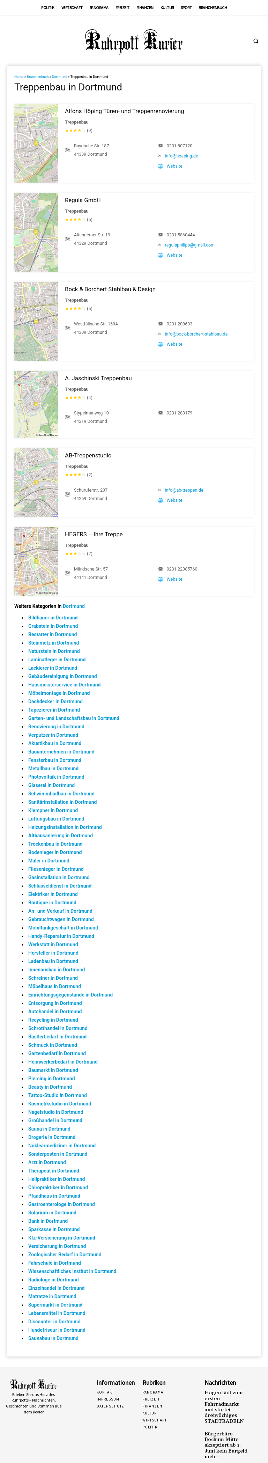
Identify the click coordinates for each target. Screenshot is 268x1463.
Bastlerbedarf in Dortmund (57, 1036)
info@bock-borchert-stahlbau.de (196, 334)
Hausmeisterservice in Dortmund (64, 685)
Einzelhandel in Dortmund (56, 1288)
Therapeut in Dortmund (53, 1171)
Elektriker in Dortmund (53, 894)
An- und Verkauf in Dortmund (60, 911)
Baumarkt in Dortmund (53, 1070)
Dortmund (59, 77)
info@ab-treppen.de (184, 490)
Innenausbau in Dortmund (56, 969)
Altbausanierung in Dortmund (60, 835)
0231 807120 (180, 145)
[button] (256, 41)
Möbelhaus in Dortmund (54, 986)
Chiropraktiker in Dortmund (58, 1187)
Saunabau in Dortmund (53, 1338)
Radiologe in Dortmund (53, 1279)
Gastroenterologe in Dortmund (61, 1204)
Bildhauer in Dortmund (53, 617)
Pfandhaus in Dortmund (54, 1196)
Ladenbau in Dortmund (53, 961)
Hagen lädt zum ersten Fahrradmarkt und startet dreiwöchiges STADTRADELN (225, 1402)
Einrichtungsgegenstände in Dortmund (70, 995)
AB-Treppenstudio (88, 455)
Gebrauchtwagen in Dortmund (61, 919)
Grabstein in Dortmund (53, 626)
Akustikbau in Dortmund (54, 743)
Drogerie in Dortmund (51, 1137)
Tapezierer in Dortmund (54, 710)
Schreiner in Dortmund (53, 978)
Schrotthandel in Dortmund (58, 1028)
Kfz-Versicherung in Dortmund (61, 1238)
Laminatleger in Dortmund (56, 659)
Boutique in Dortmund (52, 902)
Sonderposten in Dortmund (57, 1154)
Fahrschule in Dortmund (54, 1263)
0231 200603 (180, 323)
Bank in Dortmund (48, 1221)
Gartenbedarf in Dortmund (57, 1053)
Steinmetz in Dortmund (53, 643)
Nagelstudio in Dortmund (55, 1112)
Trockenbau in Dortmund (55, 844)
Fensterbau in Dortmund (54, 760)
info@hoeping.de (181, 156)
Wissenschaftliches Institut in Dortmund (72, 1271)
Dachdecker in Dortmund (55, 701)
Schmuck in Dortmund (52, 1045)
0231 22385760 (182, 569)
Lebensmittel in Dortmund (56, 1313)
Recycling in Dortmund (53, 1020)
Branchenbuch (38, 77)
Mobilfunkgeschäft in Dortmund (63, 928)
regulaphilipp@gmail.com (190, 245)
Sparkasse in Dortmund (54, 1229)
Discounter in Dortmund (54, 1321)
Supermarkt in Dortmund (55, 1305)
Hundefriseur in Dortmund (56, 1330)
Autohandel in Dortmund (55, 1011)
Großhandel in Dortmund (55, 1120)
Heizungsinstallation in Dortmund (65, 827)
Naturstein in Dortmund (54, 651)
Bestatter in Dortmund (52, 634)
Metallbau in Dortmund (53, 768)
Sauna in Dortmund (49, 1129)
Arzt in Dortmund (47, 1162)
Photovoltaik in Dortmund (56, 777)
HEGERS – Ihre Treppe (94, 534)
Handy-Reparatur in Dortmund (61, 936)
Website (175, 166)
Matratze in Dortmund (52, 1296)
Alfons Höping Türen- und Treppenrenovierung (124, 111)
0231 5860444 (181, 234)
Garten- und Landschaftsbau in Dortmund (73, 718)
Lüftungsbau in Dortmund (56, 819)
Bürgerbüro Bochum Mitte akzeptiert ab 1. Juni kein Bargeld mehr (225, 1430)
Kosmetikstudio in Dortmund (59, 1104)
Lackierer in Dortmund (52, 668)
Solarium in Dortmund (52, 1212)
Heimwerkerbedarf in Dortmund (63, 1062)
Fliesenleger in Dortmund (56, 869)
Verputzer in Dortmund (53, 735)
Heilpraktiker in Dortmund (56, 1179)
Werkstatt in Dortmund (53, 944)
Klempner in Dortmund (53, 810)
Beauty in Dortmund (50, 1087)
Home (18, 77)
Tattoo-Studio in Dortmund (57, 1095)
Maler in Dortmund (48, 860)
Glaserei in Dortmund (51, 785)
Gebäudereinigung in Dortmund (62, 676)
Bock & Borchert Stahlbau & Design (110, 289)
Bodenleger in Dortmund (55, 852)
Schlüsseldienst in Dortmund (59, 886)
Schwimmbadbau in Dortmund (61, 793)
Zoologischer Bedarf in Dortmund (65, 1254)
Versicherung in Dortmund (57, 1246)
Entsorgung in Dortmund (55, 1003)
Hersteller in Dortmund (53, 953)
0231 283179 (180, 413)
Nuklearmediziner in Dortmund (62, 1145)
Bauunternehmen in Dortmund (61, 752)
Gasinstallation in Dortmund (59, 877)
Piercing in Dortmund (51, 1078)
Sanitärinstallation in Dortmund (62, 802)
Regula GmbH (83, 200)
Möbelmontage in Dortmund (59, 693)
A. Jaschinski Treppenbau (98, 378)
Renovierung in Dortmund (56, 726)
